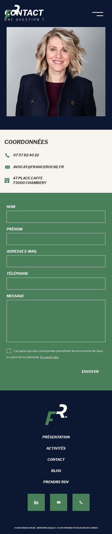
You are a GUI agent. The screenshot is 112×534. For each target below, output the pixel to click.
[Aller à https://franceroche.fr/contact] (58, 502)
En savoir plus (49, 357)
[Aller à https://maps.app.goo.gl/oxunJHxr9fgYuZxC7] (56, 181)
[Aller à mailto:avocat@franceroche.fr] (56, 168)
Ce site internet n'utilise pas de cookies (77, 528)
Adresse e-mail (22, 251)
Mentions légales (46, 528)
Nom (11, 207)
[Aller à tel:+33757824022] (56, 156)
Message (15, 296)
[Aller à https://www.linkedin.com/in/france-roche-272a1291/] (36, 502)
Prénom (14, 229)
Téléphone (17, 274)
